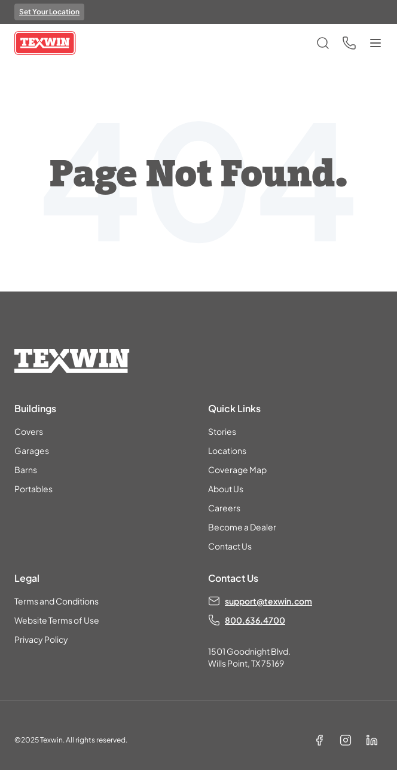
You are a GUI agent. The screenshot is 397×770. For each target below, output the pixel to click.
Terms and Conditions (56, 601)
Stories (222, 431)
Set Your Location (49, 11)
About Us (225, 488)
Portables (33, 488)
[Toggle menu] (375, 43)
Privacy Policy (41, 639)
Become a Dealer (242, 526)
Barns (25, 469)
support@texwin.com (268, 601)
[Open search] (323, 43)
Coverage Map (237, 469)
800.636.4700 (255, 620)
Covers (28, 431)
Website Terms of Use (56, 620)
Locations (227, 450)
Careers (224, 507)
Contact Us (230, 546)
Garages (31, 450)
